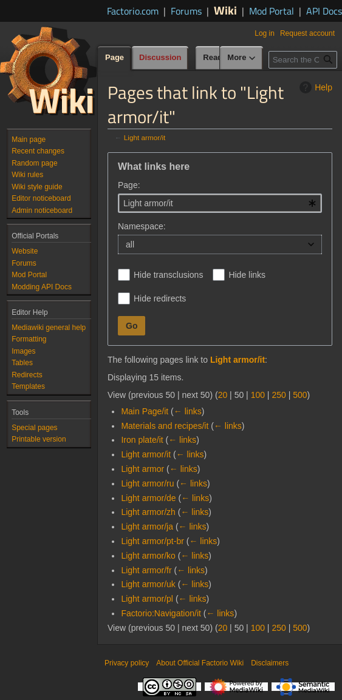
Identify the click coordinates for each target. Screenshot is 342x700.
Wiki (225, 10)
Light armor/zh (148, 512)
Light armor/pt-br (152, 541)
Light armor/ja (147, 526)
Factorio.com (133, 11)
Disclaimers (270, 663)
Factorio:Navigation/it (161, 613)
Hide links (246, 275)
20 (223, 395)
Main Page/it (144, 411)
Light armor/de (148, 498)
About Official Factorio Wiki (200, 663)
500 (300, 395)
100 (258, 395)
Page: (129, 185)
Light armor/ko (148, 555)
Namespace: (142, 226)
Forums (186, 11)
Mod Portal (271, 11)
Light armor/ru (147, 483)
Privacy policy (126, 663)
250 (279, 395)
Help (314, 87)
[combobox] (220, 203)
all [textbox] (130, 244)
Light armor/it (145, 137)
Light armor (142, 469)
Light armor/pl (147, 599)
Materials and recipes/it (164, 426)
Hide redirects (160, 298)
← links (188, 411)
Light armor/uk (148, 584)
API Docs (324, 11)
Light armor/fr (146, 570)
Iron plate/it (142, 440)
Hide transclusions (168, 275)
